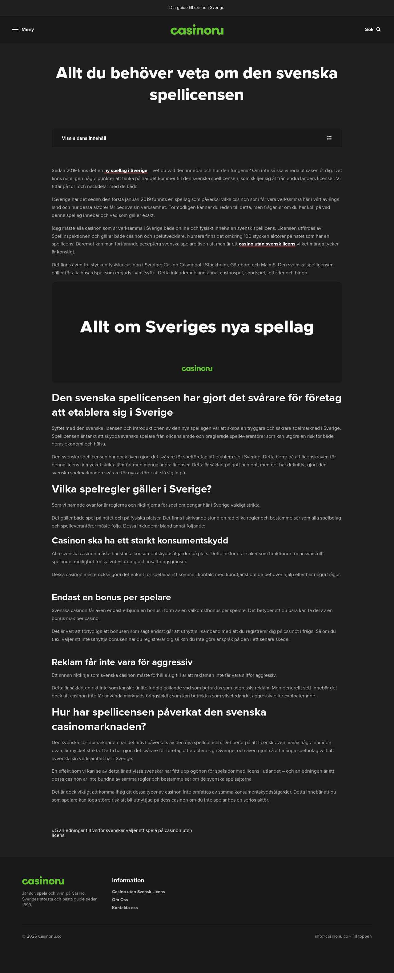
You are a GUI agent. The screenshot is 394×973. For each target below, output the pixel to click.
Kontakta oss (125, 907)
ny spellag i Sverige (125, 170)
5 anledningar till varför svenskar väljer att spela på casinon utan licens (122, 833)
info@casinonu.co (331, 936)
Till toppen (362, 936)
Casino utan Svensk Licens (138, 892)
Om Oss (120, 899)
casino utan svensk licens (267, 243)
